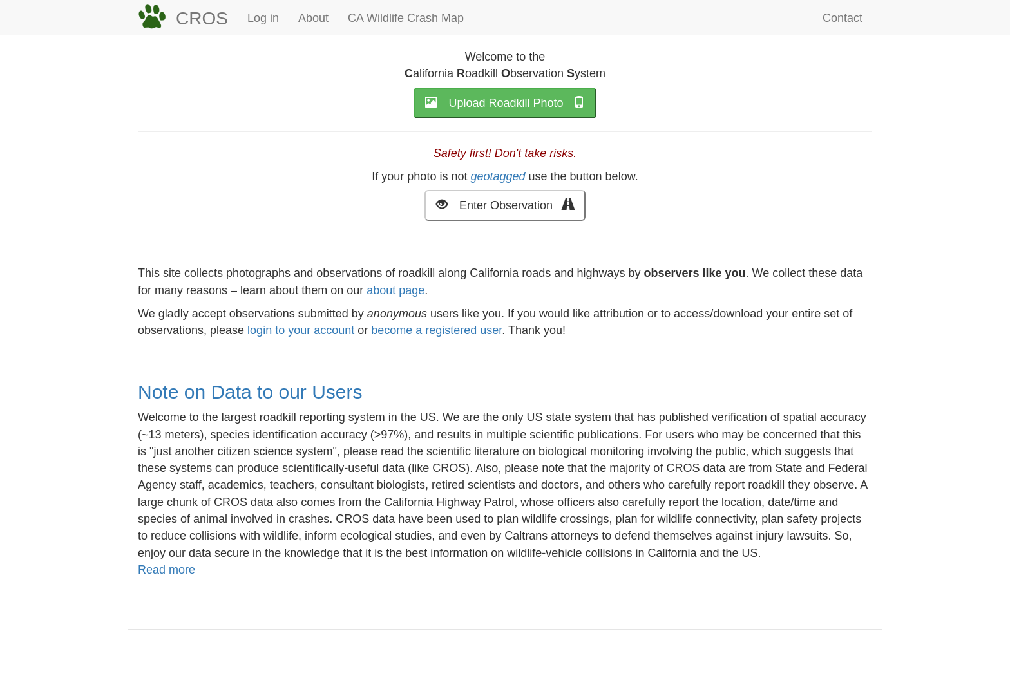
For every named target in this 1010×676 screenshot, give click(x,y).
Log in (263, 18)
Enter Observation (505, 204)
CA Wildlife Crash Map (406, 18)
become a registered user (436, 330)
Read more (166, 569)
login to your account (300, 330)
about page (395, 290)
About (313, 18)
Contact (842, 18)
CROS (202, 18)
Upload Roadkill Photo (504, 102)
